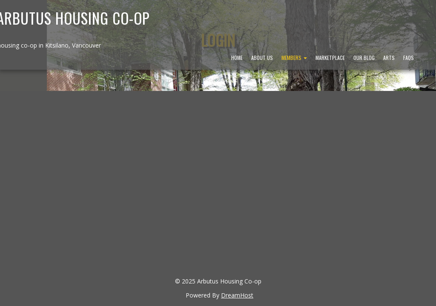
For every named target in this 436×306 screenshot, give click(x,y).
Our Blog (364, 57)
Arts (389, 57)
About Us (262, 57)
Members (294, 57)
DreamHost (237, 295)
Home (237, 57)
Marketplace (330, 57)
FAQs (408, 57)
